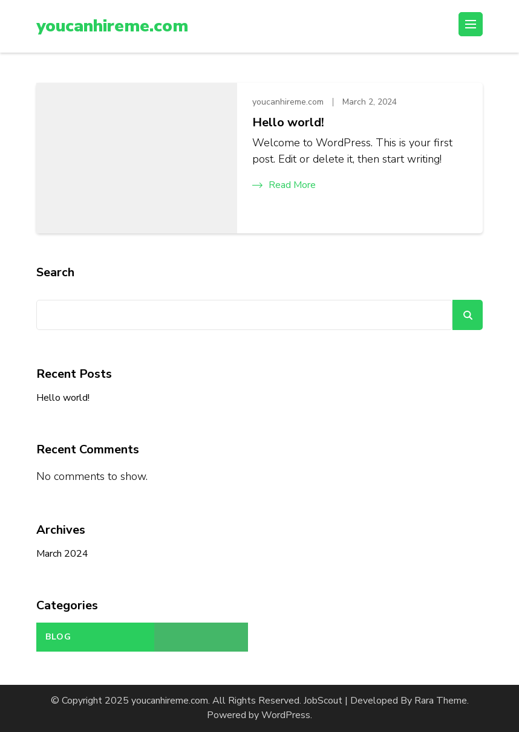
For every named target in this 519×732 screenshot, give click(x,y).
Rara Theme (440, 700)
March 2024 (62, 553)
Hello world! (288, 122)
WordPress (285, 715)
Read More (284, 185)
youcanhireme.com (112, 26)
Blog (58, 637)
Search (55, 272)
